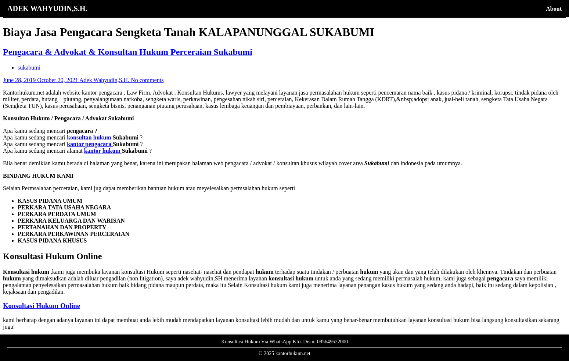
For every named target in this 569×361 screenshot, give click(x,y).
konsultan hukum (90, 137)
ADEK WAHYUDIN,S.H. (47, 8)
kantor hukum (103, 151)
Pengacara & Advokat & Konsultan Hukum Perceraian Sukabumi (127, 52)
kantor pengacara (90, 144)
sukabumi (29, 67)
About (554, 9)
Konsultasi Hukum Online (41, 305)
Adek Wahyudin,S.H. (105, 80)
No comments (147, 80)
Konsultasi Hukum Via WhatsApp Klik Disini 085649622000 (284, 341)
